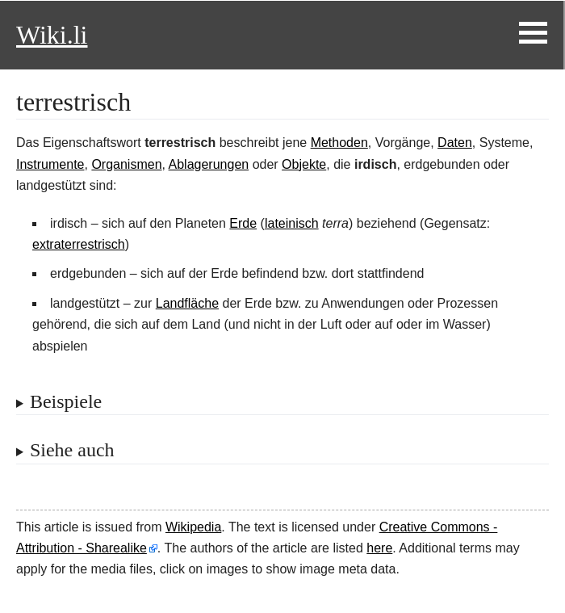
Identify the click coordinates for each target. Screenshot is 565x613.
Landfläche (187, 303)
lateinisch (292, 223)
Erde (243, 223)
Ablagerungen (209, 164)
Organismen (126, 164)
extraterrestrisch (78, 244)
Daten (454, 142)
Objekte (304, 164)
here (379, 548)
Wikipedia (193, 527)
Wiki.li (51, 34)
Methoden (339, 142)
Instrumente (50, 164)
